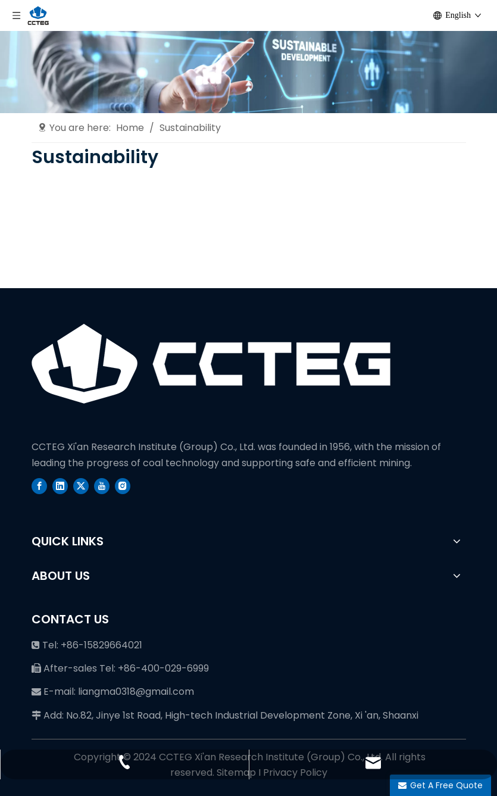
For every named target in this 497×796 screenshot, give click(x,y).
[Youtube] (102, 485)
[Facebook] (39, 485)
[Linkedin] (60, 485)
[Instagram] (122, 485)
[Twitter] (81, 485)
